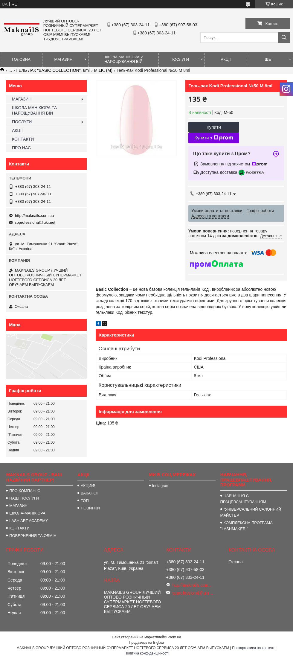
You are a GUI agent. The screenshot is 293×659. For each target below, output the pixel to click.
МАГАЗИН (63, 59)
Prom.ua (174, 637)
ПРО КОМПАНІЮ (24, 490)
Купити (214, 127)
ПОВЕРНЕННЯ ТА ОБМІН (33, 535)
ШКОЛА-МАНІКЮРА (27, 513)
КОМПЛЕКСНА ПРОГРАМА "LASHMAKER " (246, 525)
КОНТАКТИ (23, 139)
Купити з (213, 138)
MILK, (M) (103, 70)
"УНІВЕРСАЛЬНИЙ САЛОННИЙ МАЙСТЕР (250, 512)
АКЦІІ (226, 59)
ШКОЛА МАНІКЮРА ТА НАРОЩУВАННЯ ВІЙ (34, 110)
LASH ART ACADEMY (28, 520)
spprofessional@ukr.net (35, 222)
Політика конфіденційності (146, 653)
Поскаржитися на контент (253, 648)
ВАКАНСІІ (89, 493)
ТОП (85, 500)
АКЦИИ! (88, 485)
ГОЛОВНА (21, 59)
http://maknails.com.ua (34, 215)
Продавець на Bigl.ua (146, 642)
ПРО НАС (21, 147)
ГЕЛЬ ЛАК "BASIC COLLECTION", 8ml (53, 70)
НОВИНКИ (90, 508)
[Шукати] (284, 37)
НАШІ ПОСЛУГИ (24, 498)
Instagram (161, 485)
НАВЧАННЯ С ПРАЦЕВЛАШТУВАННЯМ (243, 499)
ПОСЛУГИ (179, 59)
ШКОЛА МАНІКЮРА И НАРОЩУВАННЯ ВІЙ (124, 59)
